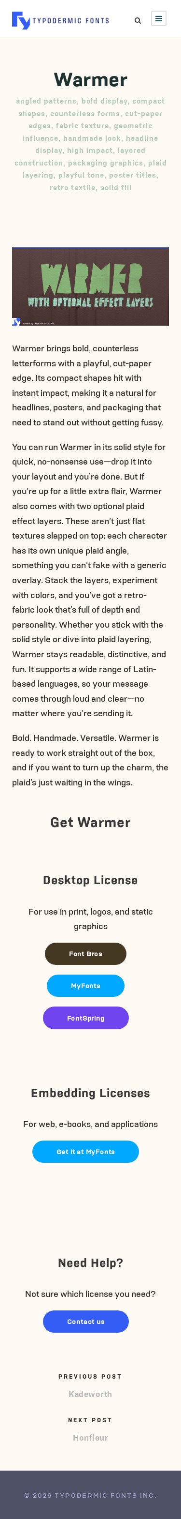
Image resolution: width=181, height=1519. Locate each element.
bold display (104, 100)
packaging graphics (105, 162)
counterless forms (85, 113)
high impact (90, 150)
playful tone (81, 174)
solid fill (116, 187)
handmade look (92, 138)
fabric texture (82, 125)
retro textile (73, 187)
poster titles (132, 174)
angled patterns (46, 100)
